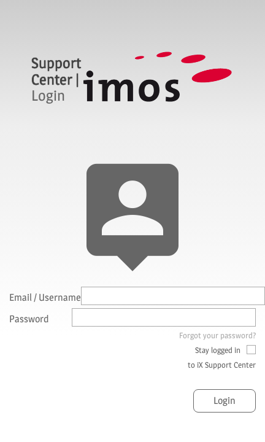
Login (224, 400)
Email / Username (45, 297)
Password (29, 319)
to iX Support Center (222, 365)
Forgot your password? (217, 335)
